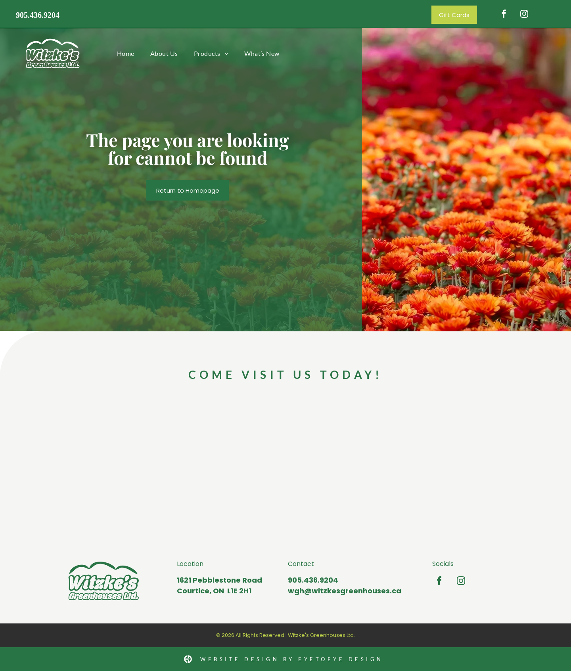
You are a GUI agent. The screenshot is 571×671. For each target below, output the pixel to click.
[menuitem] (125, 53)
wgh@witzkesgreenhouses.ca (344, 591)
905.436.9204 (37, 15)
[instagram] (524, 15)
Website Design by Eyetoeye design (291, 659)
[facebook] (504, 15)
